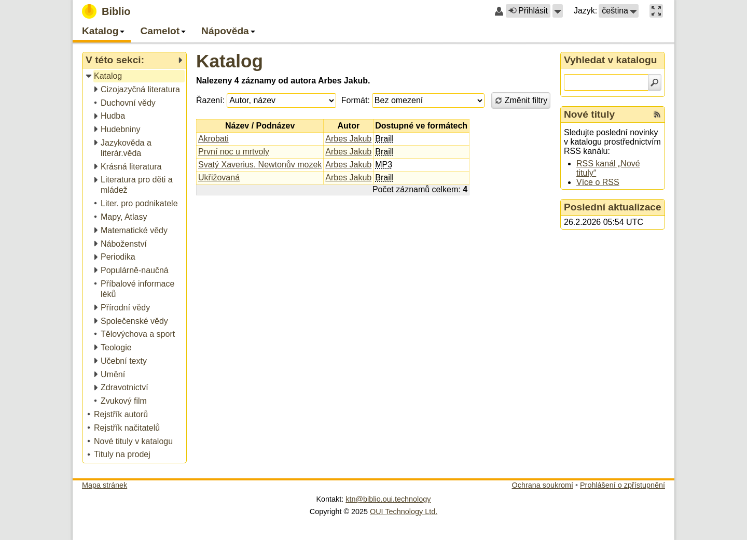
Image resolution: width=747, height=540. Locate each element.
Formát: (355, 100)
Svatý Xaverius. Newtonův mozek (260, 164)
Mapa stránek (104, 485)
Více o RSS (597, 182)
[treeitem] (135, 76)
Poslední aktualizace (612, 207)
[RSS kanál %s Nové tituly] (657, 114)
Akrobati (213, 138)
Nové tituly (589, 114)
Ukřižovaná (219, 177)
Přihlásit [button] (528, 10)
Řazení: (210, 100)
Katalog (229, 61)
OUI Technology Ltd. (403, 511)
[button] (557, 11)
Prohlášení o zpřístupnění (622, 485)
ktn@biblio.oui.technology (388, 499)
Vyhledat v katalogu (610, 59)
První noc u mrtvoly (233, 151)
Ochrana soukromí (542, 485)
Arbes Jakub (348, 138)
